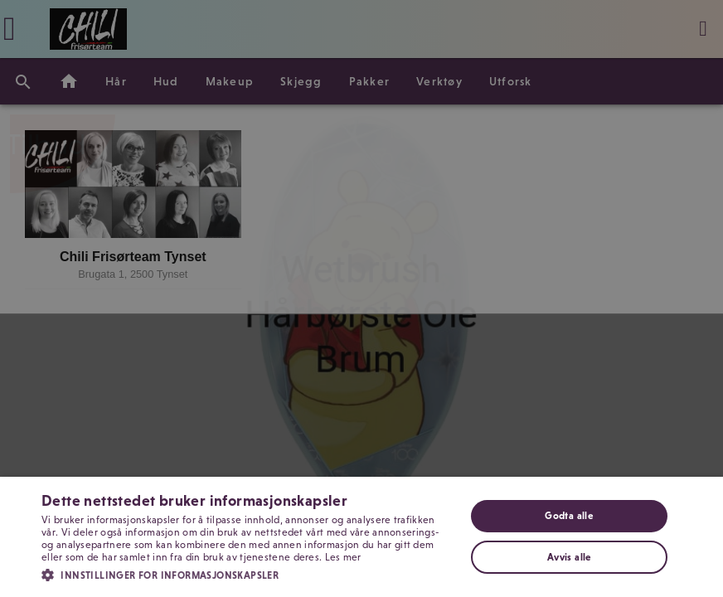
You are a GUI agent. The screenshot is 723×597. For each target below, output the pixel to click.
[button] (246, 573)
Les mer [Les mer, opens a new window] (343, 557)
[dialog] (361, 298)
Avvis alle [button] (569, 557)
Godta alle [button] (569, 516)
